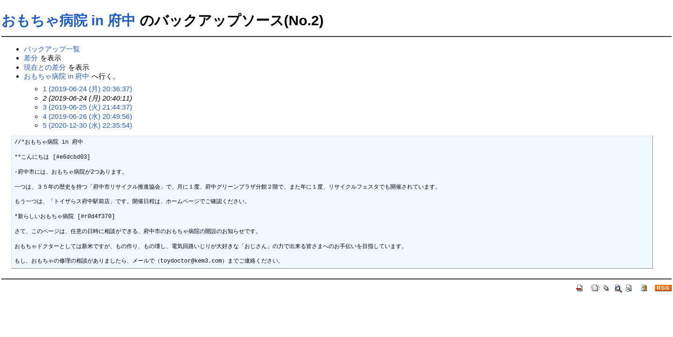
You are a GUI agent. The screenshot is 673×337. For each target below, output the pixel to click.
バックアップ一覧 (52, 49)
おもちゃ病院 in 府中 (68, 20)
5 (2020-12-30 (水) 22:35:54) (87, 125)
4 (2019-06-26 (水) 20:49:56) (87, 116)
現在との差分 (45, 67)
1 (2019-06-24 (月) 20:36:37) (87, 89)
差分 (31, 58)
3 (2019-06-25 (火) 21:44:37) (87, 107)
